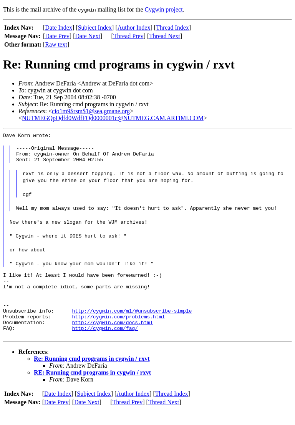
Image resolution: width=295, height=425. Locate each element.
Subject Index (95, 27)
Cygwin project (164, 9)
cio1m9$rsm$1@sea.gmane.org (91, 111)
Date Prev (57, 36)
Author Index (134, 27)
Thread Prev (128, 36)
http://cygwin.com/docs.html (112, 336)
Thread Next (164, 36)
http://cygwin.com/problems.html (118, 329)
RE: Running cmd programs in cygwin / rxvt (92, 387)
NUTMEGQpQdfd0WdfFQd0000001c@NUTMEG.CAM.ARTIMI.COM (113, 118)
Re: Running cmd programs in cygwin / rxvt (92, 373)
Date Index (58, 27)
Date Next (87, 36)
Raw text (56, 44)
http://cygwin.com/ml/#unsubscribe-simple (132, 322)
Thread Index (172, 27)
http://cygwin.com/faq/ (105, 343)
